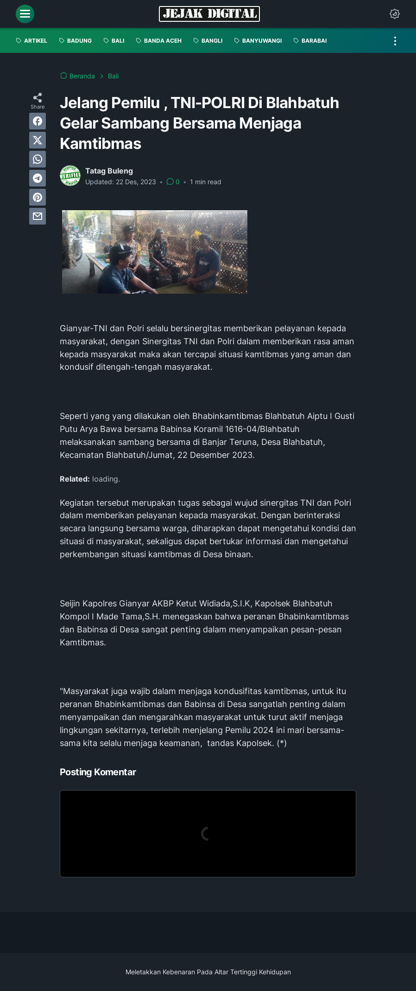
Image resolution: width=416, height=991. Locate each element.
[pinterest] (37, 197)
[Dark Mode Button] (394, 13)
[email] (37, 216)
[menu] (25, 14)
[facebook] (37, 121)
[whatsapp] (37, 159)
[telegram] (37, 178)
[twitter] (37, 140)
